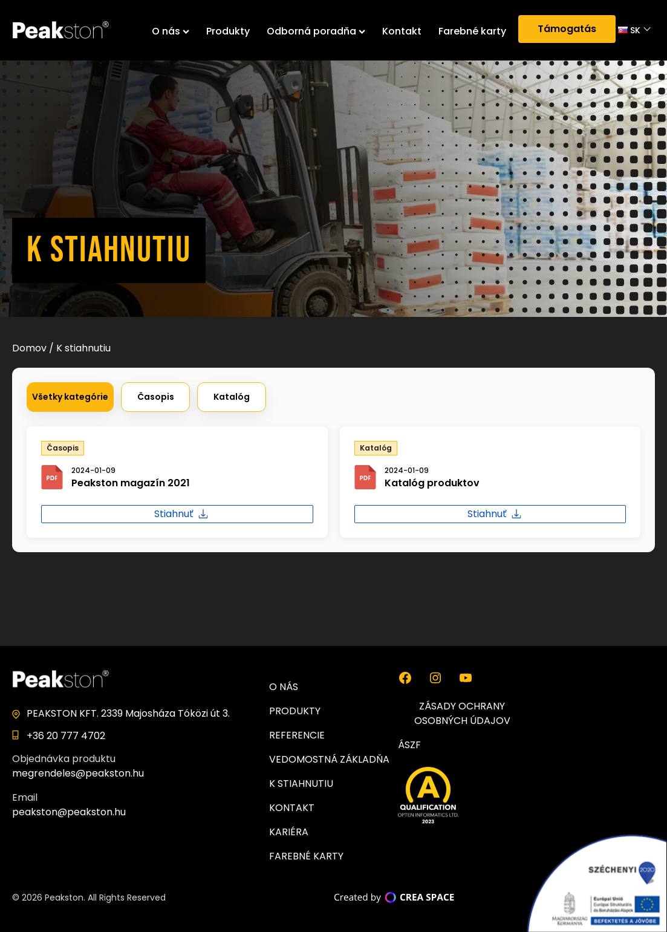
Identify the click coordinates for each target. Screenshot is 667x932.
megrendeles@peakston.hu (78, 773)
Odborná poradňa (316, 31)
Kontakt (401, 31)
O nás (170, 31)
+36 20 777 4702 (66, 735)
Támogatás (567, 29)
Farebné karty (472, 31)
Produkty (228, 31)
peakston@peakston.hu (69, 812)
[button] (70, 397)
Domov (29, 348)
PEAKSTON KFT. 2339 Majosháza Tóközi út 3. (128, 713)
